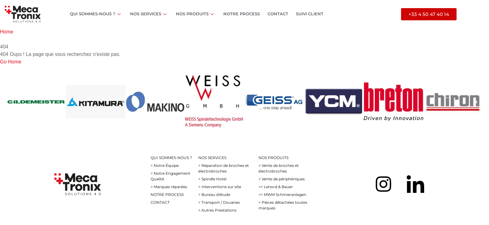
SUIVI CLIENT (309, 13)
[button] (13, 102)
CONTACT (278, 13)
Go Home (10, 61)
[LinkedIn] (415, 184)
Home (6, 31)
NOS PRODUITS (195, 13)
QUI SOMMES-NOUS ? (96, 13)
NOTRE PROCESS (241, 13)
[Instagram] (383, 184)
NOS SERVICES (149, 13)
